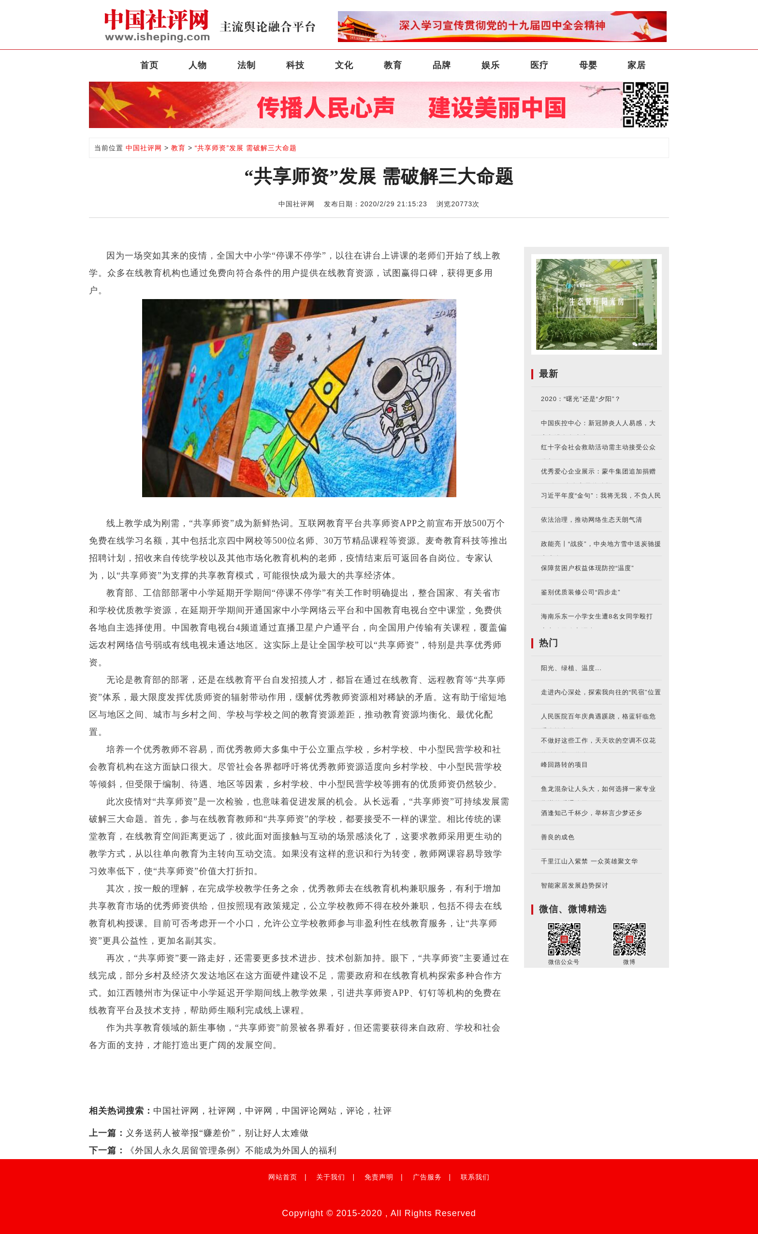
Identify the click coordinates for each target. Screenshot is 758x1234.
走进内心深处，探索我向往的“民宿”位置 (601, 692)
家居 (636, 65)
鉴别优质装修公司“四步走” (581, 592)
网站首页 (282, 1177)
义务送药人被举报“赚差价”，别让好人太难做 (217, 1133)
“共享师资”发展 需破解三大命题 (246, 148)
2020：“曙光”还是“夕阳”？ (581, 398)
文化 (344, 65)
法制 (246, 65)
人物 (198, 65)
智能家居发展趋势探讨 (575, 885)
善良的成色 (558, 837)
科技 (295, 65)
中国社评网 (144, 148)
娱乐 (490, 65)
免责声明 (379, 1177)
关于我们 (330, 1177)
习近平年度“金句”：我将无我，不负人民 (601, 495)
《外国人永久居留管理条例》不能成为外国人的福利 (231, 1150)
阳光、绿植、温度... (571, 668)
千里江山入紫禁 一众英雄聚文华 (589, 861)
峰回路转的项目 (564, 764)
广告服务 (427, 1177)
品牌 (442, 65)
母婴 (588, 65)
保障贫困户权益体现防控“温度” (587, 568)
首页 (149, 65)
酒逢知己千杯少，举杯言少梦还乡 (591, 813)
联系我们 (475, 1177)
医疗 (539, 65)
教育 (393, 65)
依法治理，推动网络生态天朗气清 (591, 519)
